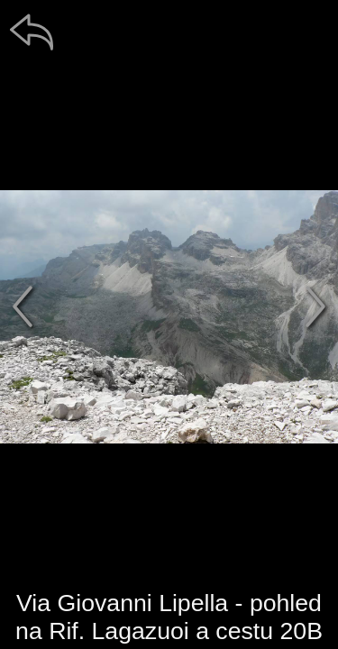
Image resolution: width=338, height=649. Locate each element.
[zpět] (32, 32)
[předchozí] (22, 306)
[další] (315, 306)
